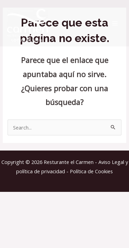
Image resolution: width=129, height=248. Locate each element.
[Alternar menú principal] (115, 23)
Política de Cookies (91, 171)
